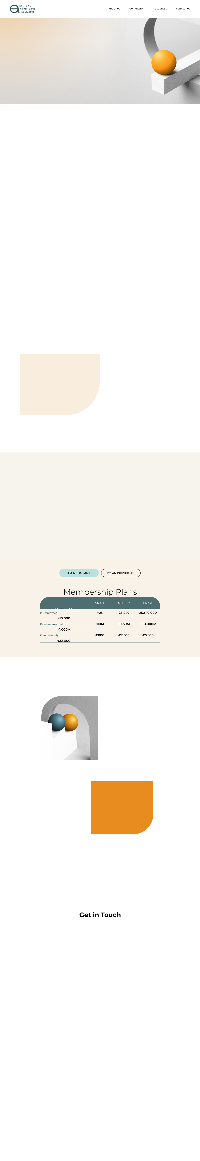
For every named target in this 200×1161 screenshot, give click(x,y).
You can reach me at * (39, 1054)
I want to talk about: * (39, 1094)
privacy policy (102, 1122)
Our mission (136, 8)
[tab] (79, 573)
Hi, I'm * (28, 1015)
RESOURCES (160, 8)
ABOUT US (114, 8)
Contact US (183, 8)
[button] (160, 9)
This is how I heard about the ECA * (50, 1074)
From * (27, 1034)
